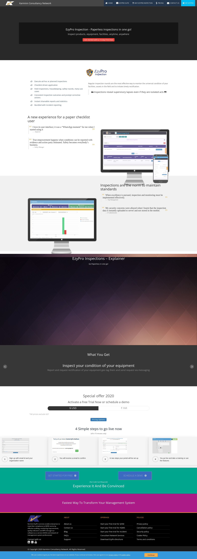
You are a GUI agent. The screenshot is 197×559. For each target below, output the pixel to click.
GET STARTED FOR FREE (62, 475)
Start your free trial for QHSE (112, 524)
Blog (66, 531)
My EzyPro (188, 3)
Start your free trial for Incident (113, 531)
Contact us (68, 528)
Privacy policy (142, 524)
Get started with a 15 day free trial (98, 40)
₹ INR (124, 408)
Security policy (143, 531)
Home (109, 3)
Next (192, 367)
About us (67, 524)
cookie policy (125, 555)
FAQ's (66, 535)
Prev (5, 367)
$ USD (73, 408)
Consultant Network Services (112, 535)
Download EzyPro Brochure (111, 539)
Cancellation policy (144, 528)
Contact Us (173, 3)
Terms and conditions (146, 539)
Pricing (160, 3)
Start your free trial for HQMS (112, 528)
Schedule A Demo (134, 475)
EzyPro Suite (122, 3)
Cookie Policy (142, 535)
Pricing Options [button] (98, 419)
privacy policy (113, 555)
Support (67, 539)
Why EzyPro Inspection (142, 3)
